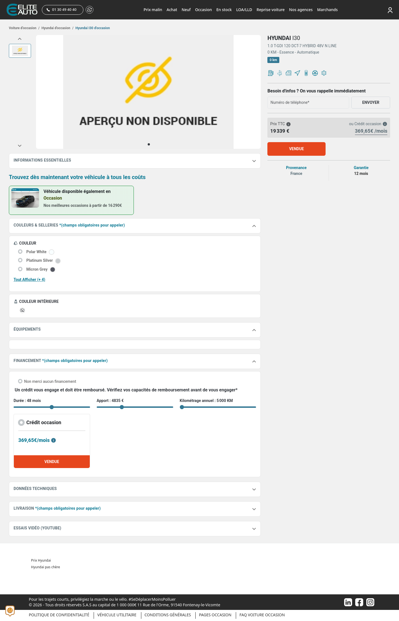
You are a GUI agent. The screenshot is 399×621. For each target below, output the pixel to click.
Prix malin (153, 9)
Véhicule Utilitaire (116, 614)
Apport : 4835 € (110, 400)
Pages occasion (215, 614)
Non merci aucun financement (50, 381)
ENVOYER (370, 102)
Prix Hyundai (41, 560)
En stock (224, 9)
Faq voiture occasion (262, 614)
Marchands (327, 9)
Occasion (203, 9)
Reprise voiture (271, 9)
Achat (172, 9)
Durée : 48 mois (27, 400)
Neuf (186, 9)
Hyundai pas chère (45, 567)
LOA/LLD (244, 9)
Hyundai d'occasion (57, 28)
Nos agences (301, 9)
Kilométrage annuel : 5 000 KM (206, 400)
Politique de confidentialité (59, 614)
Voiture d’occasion (24, 28)
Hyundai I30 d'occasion (92, 28)
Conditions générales (168, 614)
